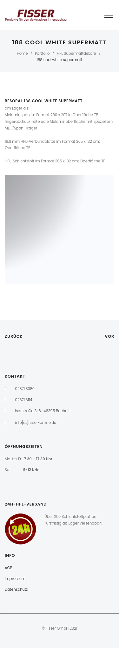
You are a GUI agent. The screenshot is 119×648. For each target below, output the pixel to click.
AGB (8, 567)
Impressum (15, 578)
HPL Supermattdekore (76, 53)
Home (22, 53)
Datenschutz (16, 589)
